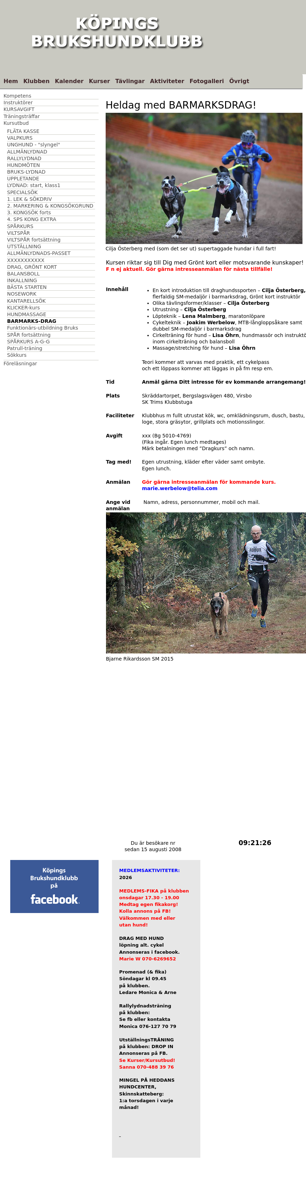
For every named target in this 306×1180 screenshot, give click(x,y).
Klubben (36, 81)
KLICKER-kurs (23, 307)
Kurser (99, 81)
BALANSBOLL (23, 274)
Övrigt (239, 81)
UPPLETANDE (23, 178)
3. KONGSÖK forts (29, 212)
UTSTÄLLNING (24, 246)
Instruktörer (18, 102)
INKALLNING (22, 280)
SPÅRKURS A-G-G (28, 341)
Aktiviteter (167, 81)
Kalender (69, 81)
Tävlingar (130, 81)
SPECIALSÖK (22, 192)
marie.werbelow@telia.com (180, 488)
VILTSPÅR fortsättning (33, 240)
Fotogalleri (206, 81)
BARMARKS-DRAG (31, 321)
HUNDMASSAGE (26, 314)
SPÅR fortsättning (29, 335)
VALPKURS (20, 138)
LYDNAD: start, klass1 (33, 185)
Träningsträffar (22, 116)
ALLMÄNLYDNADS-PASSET (39, 253)
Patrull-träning (24, 348)
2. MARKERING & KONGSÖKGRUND (50, 206)
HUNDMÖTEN (23, 165)
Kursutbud (16, 123)
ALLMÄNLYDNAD (27, 152)
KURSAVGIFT (19, 109)
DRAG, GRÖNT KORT (32, 267)
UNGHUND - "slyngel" (33, 144)
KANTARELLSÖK (26, 301)
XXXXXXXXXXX (26, 260)
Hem (11, 81)
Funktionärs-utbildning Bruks (42, 328)
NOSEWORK (21, 294)
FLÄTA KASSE (23, 131)
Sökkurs (17, 355)
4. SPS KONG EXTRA (31, 219)
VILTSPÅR (18, 233)
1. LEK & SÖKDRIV (29, 199)
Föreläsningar (20, 363)
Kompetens (17, 96)
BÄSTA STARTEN (27, 287)
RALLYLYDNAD (24, 158)
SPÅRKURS (20, 226)
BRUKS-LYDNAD (26, 172)
